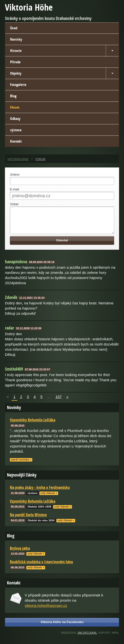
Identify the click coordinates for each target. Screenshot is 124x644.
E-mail (14, 189)
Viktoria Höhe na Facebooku (62, 627)
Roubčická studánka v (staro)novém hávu (41, 566)
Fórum (14, 107)
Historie (16, 50)
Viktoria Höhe (29, 7)
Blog (13, 96)
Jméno (14, 174)
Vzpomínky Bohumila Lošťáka (32, 506)
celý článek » (48, 497)
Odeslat (62, 245)
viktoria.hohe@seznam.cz (46, 610)
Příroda (15, 62)
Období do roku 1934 (40, 525)
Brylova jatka (20, 553)
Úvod (13, 28)
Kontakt (16, 141)
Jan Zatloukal (87, 637)
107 (58, 401)
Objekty (15, 73)
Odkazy (15, 118)
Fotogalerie (18, 84)
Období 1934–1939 (39, 511)
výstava (15, 129)
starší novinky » (21, 464)
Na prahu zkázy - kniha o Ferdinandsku (40, 492)
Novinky (16, 39)
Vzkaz (14, 204)
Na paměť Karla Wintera (28, 519)
